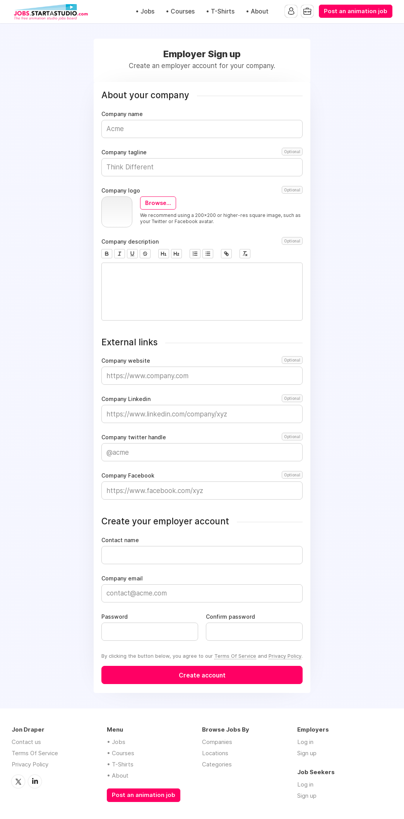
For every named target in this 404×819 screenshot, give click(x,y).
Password (114, 616)
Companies (217, 742)
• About (257, 11)
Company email (122, 578)
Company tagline (202, 152)
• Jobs (144, 11)
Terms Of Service (235, 656)
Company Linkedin (202, 399)
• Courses (180, 11)
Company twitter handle (202, 437)
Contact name (120, 540)
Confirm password (230, 616)
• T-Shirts (220, 11)
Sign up (307, 753)
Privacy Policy (285, 656)
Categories (217, 764)
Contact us (26, 742)
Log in (305, 742)
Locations (215, 753)
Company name (122, 114)
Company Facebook (202, 475)
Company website (202, 360)
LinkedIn (34, 781)
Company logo (202, 190)
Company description (202, 241)
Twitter (18, 781)
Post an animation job (355, 11)
